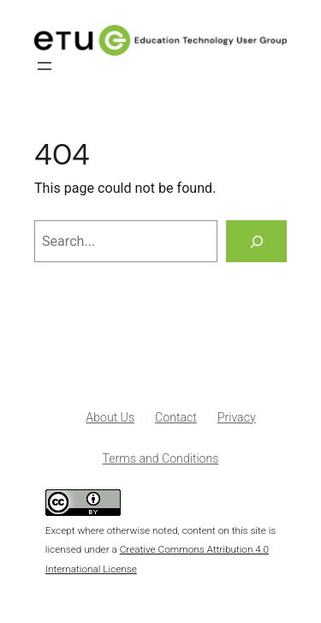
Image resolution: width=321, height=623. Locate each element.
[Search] (256, 241)
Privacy (236, 417)
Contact (176, 417)
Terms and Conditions (161, 458)
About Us (110, 417)
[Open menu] (44, 66)
